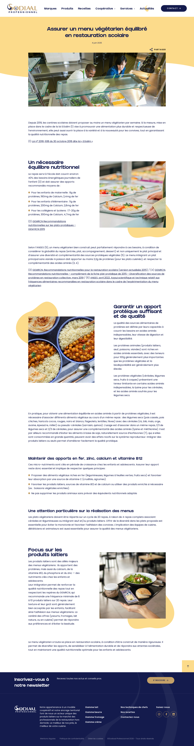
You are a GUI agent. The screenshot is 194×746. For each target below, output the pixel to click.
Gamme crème (93, 722)
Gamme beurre (93, 712)
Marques (50, 7)
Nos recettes (128, 712)
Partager (160, 49)
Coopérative (105, 7)
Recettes (84, 7)
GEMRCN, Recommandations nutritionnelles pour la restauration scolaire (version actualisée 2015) (90, 270)
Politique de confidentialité (72, 738)
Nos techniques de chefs (134, 707)
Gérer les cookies (95, 738)
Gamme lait (91, 707)
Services (127, 7)
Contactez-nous (130, 717)
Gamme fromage (94, 717)
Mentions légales (48, 738)
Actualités (147, 8)
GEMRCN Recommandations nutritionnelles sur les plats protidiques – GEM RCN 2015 (52, 225)
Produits (67, 7)
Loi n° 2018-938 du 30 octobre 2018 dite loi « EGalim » (62, 141)
